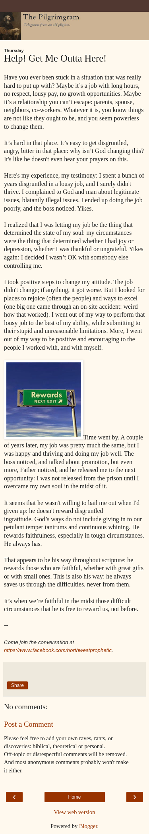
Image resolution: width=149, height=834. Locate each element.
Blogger (88, 826)
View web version (74, 812)
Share (17, 685)
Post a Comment (28, 724)
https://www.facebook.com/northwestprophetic (58, 650)
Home (74, 797)
